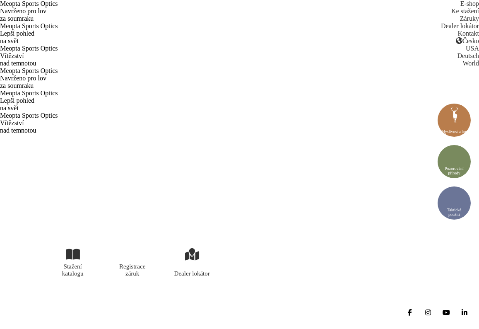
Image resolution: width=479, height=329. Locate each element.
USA (472, 48)
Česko (467, 40)
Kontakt (468, 33)
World (470, 63)
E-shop (469, 3)
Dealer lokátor (460, 25)
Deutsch (468, 55)
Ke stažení (465, 11)
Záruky (469, 18)
